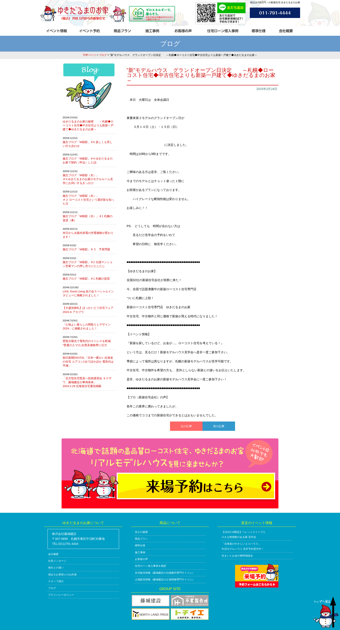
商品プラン (141, 538)
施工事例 (140, 552)
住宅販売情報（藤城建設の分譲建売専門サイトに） (165, 572)
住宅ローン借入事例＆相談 (150, 565)
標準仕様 (140, 545)
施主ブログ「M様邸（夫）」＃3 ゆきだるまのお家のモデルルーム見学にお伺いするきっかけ (88, 179)
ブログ (103, 55)
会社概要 (53, 554)
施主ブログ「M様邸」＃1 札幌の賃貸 (86, 278)
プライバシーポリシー (61, 594)
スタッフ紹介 (56, 581)
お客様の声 (141, 559)
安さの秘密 (141, 532)
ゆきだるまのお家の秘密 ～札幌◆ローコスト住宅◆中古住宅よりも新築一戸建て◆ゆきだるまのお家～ (88, 125)
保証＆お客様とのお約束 (62, 574)
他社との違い (56, 567)
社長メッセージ (57, 560)
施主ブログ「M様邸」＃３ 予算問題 (86, 249)
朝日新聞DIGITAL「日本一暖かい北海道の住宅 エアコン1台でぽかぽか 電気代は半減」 (88, 361)
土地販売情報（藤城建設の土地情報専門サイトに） (165, 579)
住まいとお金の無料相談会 (237, 555)
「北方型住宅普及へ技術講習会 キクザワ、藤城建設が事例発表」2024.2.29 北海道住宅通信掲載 (87, 382)
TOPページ (89, 55)
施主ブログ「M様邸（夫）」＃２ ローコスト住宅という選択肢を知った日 (88, 199)
